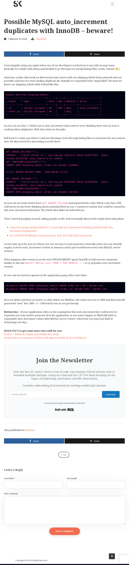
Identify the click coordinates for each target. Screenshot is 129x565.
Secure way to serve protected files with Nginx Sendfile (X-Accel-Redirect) (46, 337)
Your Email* (72, 478)
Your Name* (9, 478)
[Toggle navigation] (112, 3)
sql (64, 454)
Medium (29, 430)
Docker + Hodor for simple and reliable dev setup (32, 334)
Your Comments (11, 493)
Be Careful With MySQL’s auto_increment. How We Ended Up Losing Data (52, 235)
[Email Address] (55, 394)
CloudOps (41, 38)
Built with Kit (64, 409)
